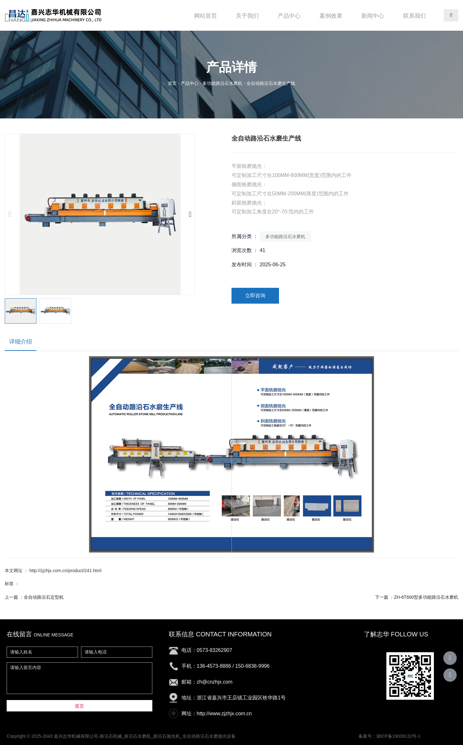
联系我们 (414, 16)
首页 (173, 83)
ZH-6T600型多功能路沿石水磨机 (426, 597)
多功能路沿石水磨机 (222, 83)
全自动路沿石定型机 (44, 597)
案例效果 (331, 16)
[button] (190, 214)
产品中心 (289, 16)
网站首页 (205, 16)
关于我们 (247, 16)
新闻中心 (372, 16)
